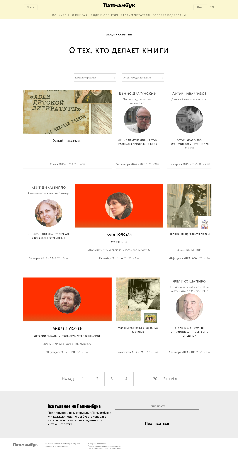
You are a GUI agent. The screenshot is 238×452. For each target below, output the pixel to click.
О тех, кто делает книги (137, 77)
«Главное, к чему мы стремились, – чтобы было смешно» (189, 332)
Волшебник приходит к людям (189, 234)
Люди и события (104, 15)
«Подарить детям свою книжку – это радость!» (119, 250)
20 (155, 379)
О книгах (79, 15)
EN (212, 7)
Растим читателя (135, 15)
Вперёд (170, 379)
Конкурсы (60, 15)
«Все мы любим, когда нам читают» (67, 344)
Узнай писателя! (67, 141)
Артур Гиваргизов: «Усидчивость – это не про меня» (189, 144)
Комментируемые (86, 77)
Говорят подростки (169, 15)
